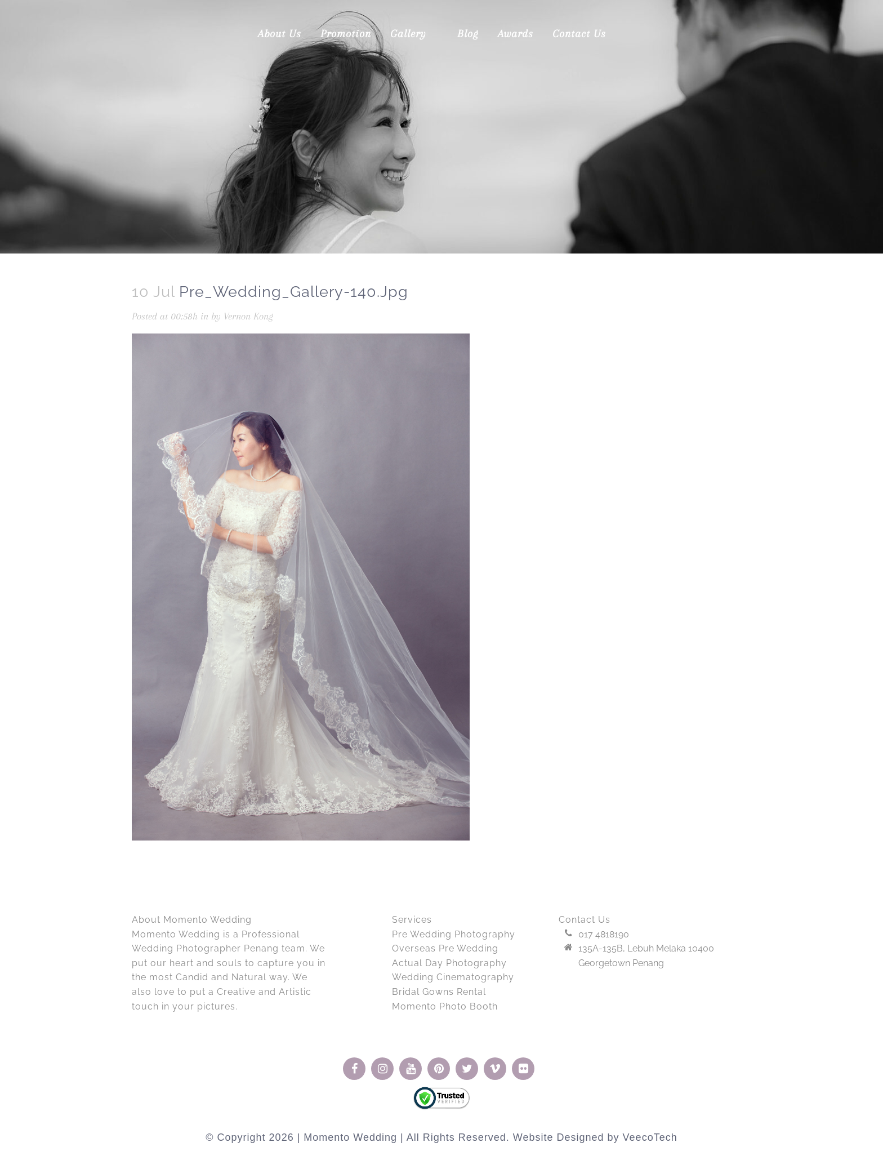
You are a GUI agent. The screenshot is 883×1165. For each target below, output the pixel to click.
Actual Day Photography (449, 963)
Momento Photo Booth (445, 1006)
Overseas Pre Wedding (445, 948)
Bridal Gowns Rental (439, 991)
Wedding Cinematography (453, 977)
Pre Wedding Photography (453, 934)
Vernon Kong (248, 316)
